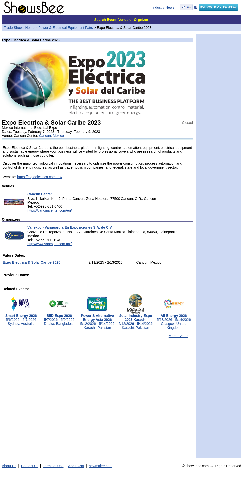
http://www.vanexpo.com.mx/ (49, 244)
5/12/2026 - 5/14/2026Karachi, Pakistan (97, 320)
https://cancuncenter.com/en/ (49, 210)
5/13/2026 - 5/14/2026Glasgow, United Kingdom (174, 320)
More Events (178, 336)
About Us (9, 466)
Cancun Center (39, 194)
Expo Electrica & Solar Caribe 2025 (31, 262)
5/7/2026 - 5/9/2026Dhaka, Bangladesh (59, 318)
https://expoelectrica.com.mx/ (39, 177)
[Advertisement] (54, 400)
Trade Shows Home (19, 28)
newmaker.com (100, 466)
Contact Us (29, 466)
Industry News (163, 7)
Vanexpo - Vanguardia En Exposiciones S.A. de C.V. (70, 227)
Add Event (76, 466)
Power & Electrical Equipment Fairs (66, 28)
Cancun (45, 136)
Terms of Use (53, 466)
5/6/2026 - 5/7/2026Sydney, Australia (21, 318)
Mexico (58, 136)
